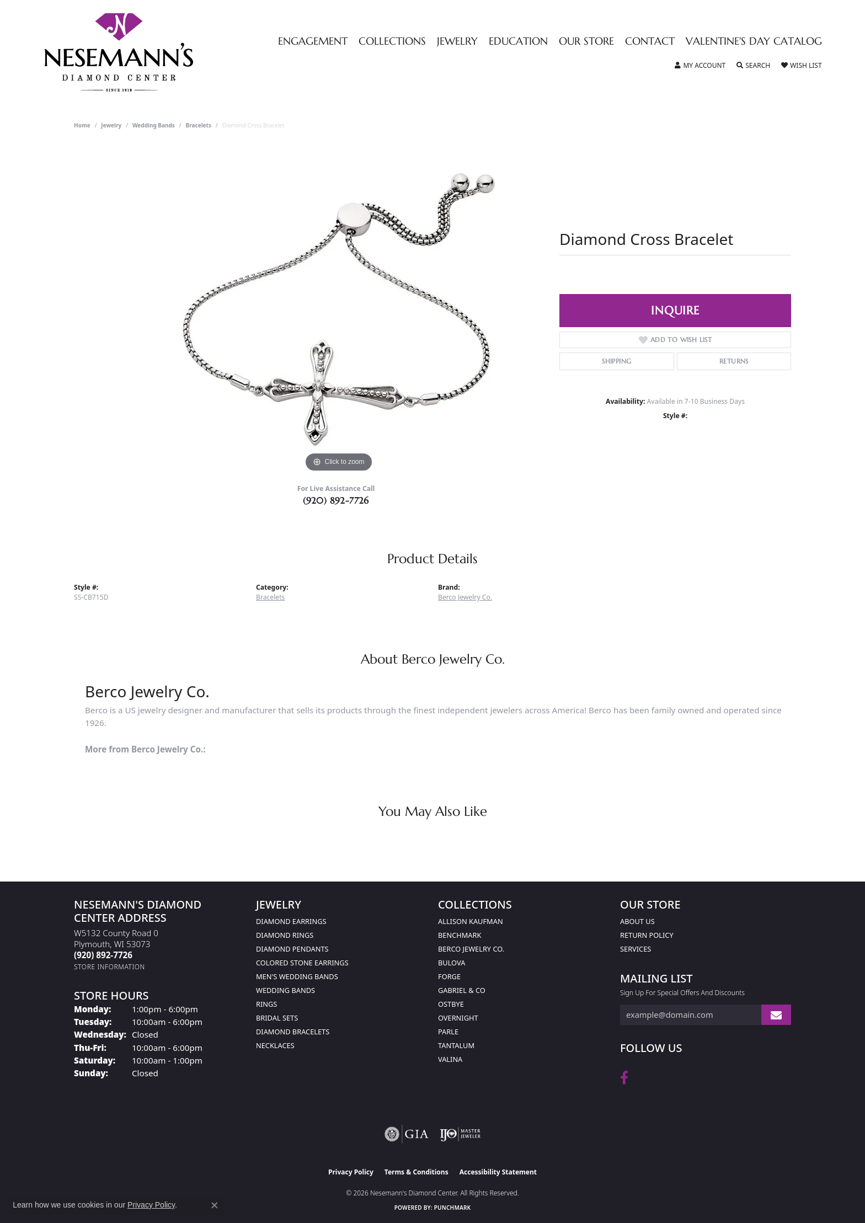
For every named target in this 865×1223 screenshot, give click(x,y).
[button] (700, 65)
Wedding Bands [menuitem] (285, 990)
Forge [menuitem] (449, 976)
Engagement (313, 41)
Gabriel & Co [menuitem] (461, 990)
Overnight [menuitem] (458, 1018)
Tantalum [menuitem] (456, 1045)
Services (635, 949)
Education (518, 41)
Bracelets (198, 125)
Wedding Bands (153, 125)
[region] (338, 309)
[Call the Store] (103, 954)
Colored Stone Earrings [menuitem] (302, 963)
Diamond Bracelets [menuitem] (292, 1032)
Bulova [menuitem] (451, 963)
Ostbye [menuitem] (451, 1004)
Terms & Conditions (416, 1172)
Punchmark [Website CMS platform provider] (452, 1207)
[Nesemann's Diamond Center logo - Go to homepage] (153, 52)
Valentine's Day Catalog (754, 41)
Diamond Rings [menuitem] (284, 935)
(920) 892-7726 (336, 500)
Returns (734, 361)
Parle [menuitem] (448, 1032)
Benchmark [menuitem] (459, 935)
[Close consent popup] (214, 1205)
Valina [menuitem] (450, 1059)
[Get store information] (109, 966)
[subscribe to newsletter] (776, 1015)
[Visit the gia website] (407, 1134)
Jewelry (457, 41)
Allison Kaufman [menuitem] (470, 921)
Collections (392, 41)
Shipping (616, 361)
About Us (637, 921)
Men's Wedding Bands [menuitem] (297, 976)
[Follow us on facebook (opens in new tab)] (624, 1078)
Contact (650, 41)
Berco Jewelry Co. (465, 597)
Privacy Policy (350, 1172)
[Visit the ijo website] (460, 1134)
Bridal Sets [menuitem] (277, 1018)
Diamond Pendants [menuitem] (292, 949)
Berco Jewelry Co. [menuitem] (471, 949)
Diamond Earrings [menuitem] (291, 921)
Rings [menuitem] (266, 1004)
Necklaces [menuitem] (275, 1045)
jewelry (111, 125)
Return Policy (647, 935)
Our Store (586, 41)
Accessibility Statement (498, 1172)
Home (82, 125)
